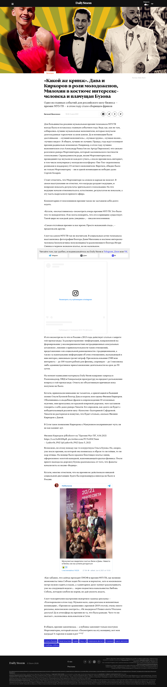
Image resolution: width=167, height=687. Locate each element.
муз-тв (83, 641)
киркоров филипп (96, 641)
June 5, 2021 (85, 443)
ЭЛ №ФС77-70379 (144, 659)
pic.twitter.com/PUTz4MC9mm (83, 439)
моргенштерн (65, 641)
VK (125, 252)
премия (109, 641)
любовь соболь (52, 645)
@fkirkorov (69, 436)
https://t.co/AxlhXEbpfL (55, 439)
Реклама (71, 666)
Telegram (108, 252)
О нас (69, 661)
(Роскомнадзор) (125, 659)
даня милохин (121, 641)
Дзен (116, 252)
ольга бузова (51, 641)
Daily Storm (83, 3)
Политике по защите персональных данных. (147, 664)
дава (75, 641)
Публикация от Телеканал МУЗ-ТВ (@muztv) (75, 330)
